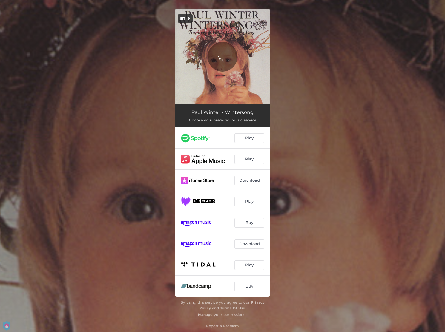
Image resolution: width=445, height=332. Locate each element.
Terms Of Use (232, 308)
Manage (205, 314)
